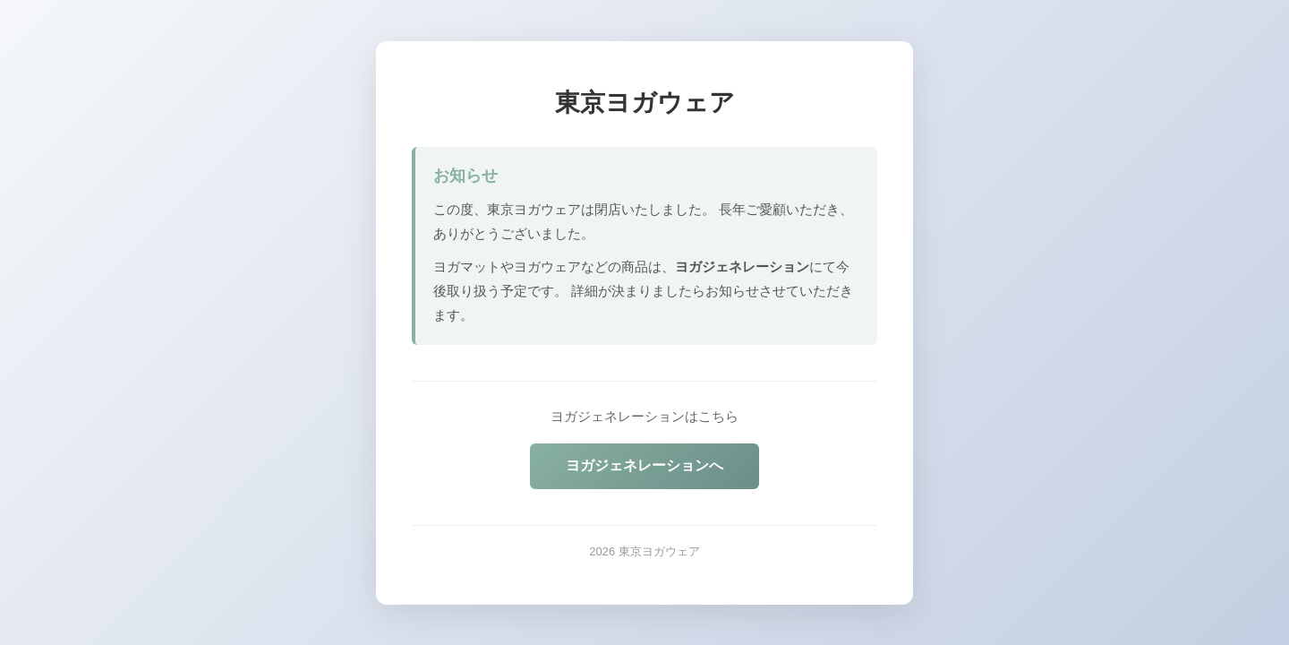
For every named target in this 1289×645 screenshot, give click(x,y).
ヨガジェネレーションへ (644, 465)
